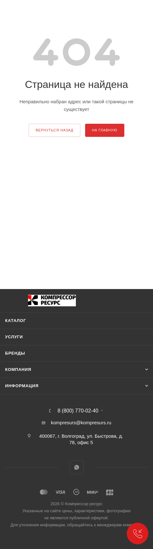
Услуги (14, 336)
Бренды (15, 353)
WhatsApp (77, 467)
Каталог (15, 320)
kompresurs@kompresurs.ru (81, 422)
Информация (22, 385)
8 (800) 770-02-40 (77, 410)
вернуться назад (54, 130)
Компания (18, 369)
